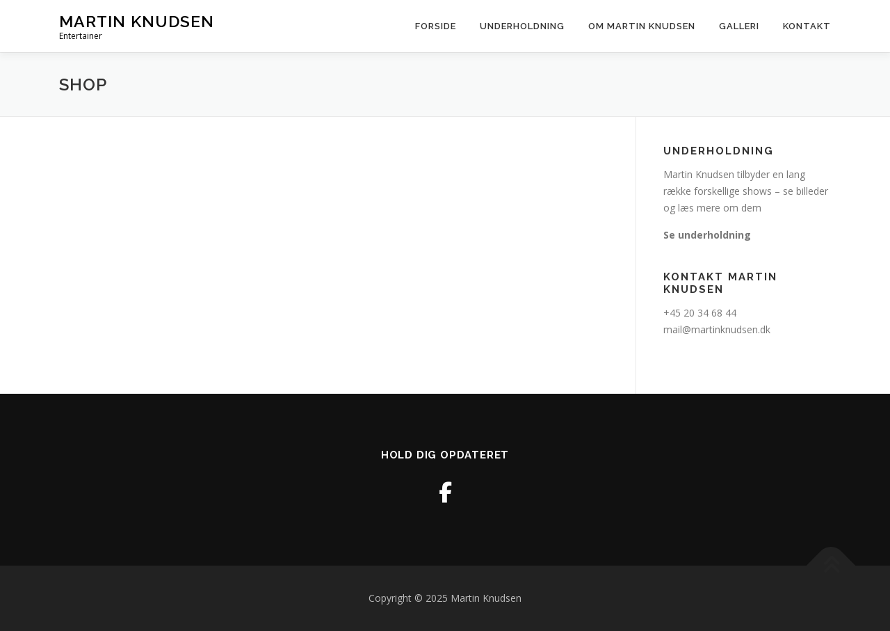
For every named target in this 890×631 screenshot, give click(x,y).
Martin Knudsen (136, 21)
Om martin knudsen (641, 26)
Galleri (739, 26)
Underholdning (522, 26)
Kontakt (807, 26)
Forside (435, 26)
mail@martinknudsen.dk (716, 329)
